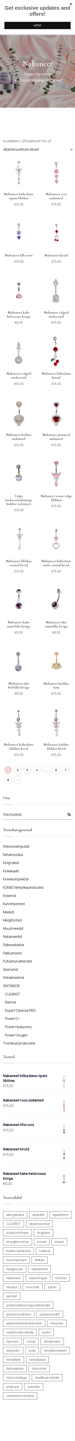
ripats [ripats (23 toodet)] (46, 1332)
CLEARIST (12, 994)
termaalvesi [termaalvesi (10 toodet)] (14, 1368)
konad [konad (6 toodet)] (41, 1242)
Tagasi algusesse (37, 74)
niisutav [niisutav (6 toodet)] (61, 1278)
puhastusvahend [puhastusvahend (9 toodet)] (18, 1314)
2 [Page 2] (18, 770)
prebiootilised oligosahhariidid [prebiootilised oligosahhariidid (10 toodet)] (28, 1305)
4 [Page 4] (37, 770)
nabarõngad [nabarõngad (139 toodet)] (38, 1278)
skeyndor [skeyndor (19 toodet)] (13, 1350)
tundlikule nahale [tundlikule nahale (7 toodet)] (47, 1377)
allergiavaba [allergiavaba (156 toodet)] (15, 1214)
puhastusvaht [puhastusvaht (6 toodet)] (49, 1314)
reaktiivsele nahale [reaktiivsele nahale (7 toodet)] (20, 1332)
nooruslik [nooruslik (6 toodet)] (32, 1287)
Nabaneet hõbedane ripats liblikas (19, 196)
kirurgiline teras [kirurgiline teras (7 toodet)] (17, 1242)
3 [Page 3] (27, 770)
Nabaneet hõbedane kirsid (56, 375)
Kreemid (9, 895)
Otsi (69, 815)
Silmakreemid (13, 977)
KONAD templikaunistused (23, 887)
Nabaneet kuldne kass (56, 685)
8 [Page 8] (8, 780)
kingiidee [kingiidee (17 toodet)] (43, 1232)
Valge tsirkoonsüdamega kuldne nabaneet (18, 500)
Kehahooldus (13, 854)
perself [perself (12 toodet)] (11, 1296)
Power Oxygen (16, 1035)
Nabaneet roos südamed (56, 196)
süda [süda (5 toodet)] (32, 1350)
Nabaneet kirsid (56, 255)
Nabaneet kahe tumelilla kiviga (18, 624)
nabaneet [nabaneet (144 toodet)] (13, 1278)
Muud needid (13, 928)
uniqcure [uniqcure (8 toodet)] (12, 1386)
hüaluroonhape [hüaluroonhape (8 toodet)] (17, 1232)
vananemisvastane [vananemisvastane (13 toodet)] (20, 1396)
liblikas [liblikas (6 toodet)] (39, 1260)
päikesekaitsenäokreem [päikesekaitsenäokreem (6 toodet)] (24, 1323)
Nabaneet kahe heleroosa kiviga (19, 314)
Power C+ (12, 1018)
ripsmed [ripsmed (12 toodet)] (12, 1341)
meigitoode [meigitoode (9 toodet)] (14, 1269)
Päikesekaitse (13, 944)
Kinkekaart (11, 871)
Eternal (10, 1002)
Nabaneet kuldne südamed (19, 436)
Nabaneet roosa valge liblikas (56, 498)
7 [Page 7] (65, 770)
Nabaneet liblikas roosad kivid (19, 563)
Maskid (8, 912)
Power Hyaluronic (18, 1027)
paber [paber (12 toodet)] (52, 1287)
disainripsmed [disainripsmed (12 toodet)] (39, 1224)
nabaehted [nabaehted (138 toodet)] (39, 1269)
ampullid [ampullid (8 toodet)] (38, 1214)
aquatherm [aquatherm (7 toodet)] (61, 1214)
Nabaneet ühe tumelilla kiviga (56, 624)
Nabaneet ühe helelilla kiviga (18, 685)
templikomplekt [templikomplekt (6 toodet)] (55, 1350)
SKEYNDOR (11, 986)
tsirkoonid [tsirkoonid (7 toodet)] (39, 1368)
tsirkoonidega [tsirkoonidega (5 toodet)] (16, 1377)
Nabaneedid (12, 936)
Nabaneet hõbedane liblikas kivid (19, 746)
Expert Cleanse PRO (20, 1010)
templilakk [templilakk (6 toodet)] (13, 1359)
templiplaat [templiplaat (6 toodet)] (37, 1359)
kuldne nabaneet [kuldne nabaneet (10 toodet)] (18, 1251)
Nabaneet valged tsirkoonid (56, 314)
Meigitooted (12, 920)
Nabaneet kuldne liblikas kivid (56, 746)
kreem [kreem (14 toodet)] (59, 1242)
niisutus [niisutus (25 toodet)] (12, 1287)
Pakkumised (12, 953)
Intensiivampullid (16, 846)
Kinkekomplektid (15, 879)
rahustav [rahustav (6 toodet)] (56, 1323)
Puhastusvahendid (17, 961)
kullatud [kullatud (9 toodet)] (44, 1251)
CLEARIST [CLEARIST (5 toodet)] (13, 1224)
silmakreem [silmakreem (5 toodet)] (52, 1341)
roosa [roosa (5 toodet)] (31, 1341)
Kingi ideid (11, 862)
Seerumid (10, 969)
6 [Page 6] (56, 770)
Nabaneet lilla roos (19, 255)
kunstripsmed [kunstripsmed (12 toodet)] (16, 1260)
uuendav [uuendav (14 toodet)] (33, 1386)
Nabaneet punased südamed (56, 436)
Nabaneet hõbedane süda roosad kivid (56, 563)
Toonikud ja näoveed (19, 1043)
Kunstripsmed (14, 903)
